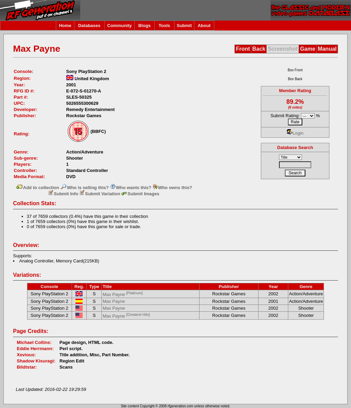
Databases (89, 25)
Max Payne (122, 294)
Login (295, 133)
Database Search (295, 147)
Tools (164, 25)
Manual (327, 49)
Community (119, 25)
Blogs (144, 25)
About (204, 25)
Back (258, 49)
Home (65, 25)
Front (243, 49)
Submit (184, 25)
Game (307, 49)
